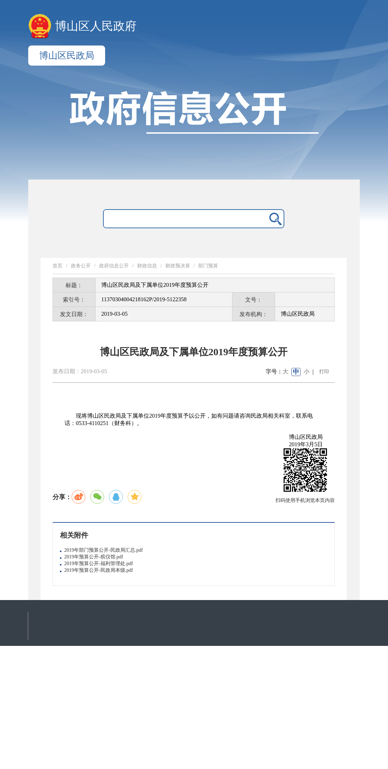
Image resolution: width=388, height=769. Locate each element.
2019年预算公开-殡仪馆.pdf (93, 556)
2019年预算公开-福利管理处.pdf (98, 563)
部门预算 (208, 265)
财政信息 (147, 265)
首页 (57, 265)
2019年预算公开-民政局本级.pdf (98, 570)
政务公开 (81, 265)
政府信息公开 (114, 265)
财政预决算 (177, 265)
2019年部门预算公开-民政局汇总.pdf (103, 550)
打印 (324, 371)
